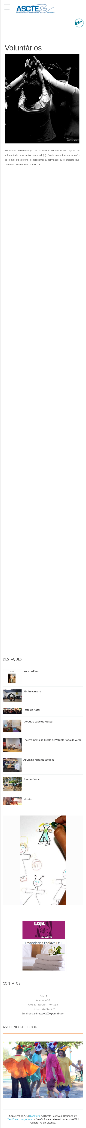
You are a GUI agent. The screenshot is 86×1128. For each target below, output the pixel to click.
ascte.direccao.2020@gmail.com (46, 1013)
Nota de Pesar (31, 671)
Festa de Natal (31, 709)
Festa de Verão (31, 779)
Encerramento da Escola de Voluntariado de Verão (52, 740)
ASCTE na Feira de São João (38, 759)
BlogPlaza (34, 1116)
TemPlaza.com (15, 1119)
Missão (27, 799)
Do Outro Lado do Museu (37, 721)
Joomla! (29, 1119)
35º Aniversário (32, 691)
